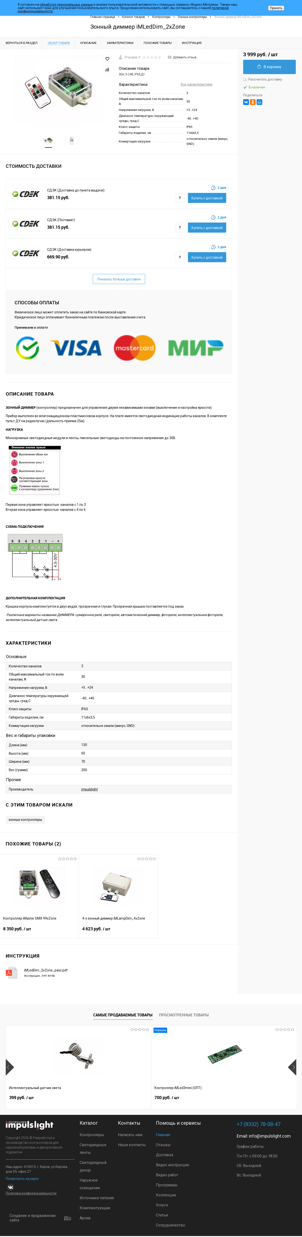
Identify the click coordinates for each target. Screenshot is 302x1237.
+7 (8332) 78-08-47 (258, 1125)
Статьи (162, 1216)
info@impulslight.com (270, 1136)
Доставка (164, 1156)
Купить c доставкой (207, 199)
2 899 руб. (168, 1100)
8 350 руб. (39, 932)
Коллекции (166, 1196)
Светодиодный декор (93, 1167)
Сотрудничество (170, 1226)
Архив (85, 1219)
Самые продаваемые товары (123, 1016)
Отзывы (163, 1146)
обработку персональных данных (66, 4)
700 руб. (94, 1100)
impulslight (89, 790)
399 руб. (21, 1100)
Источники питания (97, 1199)
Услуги (162, 1206)
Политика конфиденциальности (31, 1194)
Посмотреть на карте (22, 1180)
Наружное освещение (90, 1185)
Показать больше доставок (119, 280)
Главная (163, 1135)
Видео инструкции (172, 1166)
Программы (167, 1186)
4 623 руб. (118, 932)
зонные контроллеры (25, 821)
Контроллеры (92, 1135)
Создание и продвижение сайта (40, 1219)
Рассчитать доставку (262, 79)
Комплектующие (95, 1209)
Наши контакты (132, 1146)
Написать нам (130, 1135)
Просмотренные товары (184, 1016)
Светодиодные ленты (93, 1150)
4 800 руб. (241, 1100)
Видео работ (167, 1176)
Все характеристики (196, 84)
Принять (276, 8)
